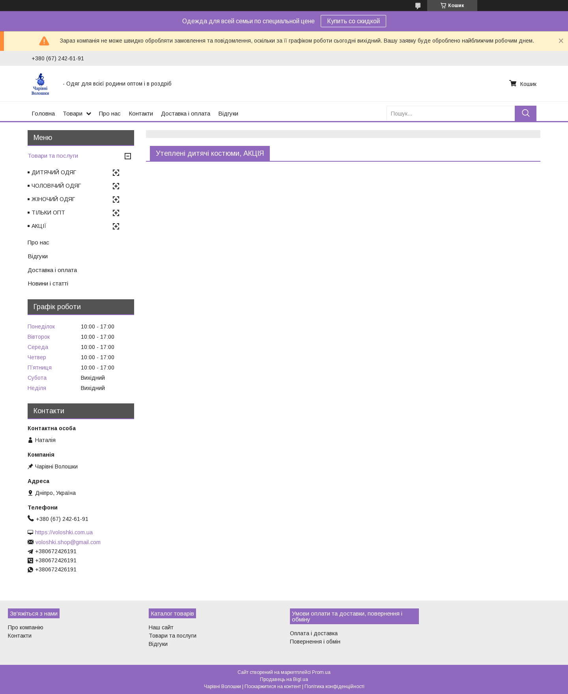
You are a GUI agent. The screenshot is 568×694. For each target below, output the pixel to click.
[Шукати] (525, 113)
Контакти (141, 113)
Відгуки (228, 113)
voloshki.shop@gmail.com (68, 542)
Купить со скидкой (353, 21)
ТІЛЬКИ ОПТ (48, 212)
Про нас (110, 113)
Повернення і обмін (315, 641)
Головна (43, 113)
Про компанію (25, 627)
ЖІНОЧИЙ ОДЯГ (53, 199)
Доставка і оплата (185, 113)
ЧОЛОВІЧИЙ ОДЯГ (56, 186)
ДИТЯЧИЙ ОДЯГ (54, 172)
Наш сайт (161, 627)
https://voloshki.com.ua (64, 532)
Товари (72, 113)
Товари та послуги (53, 155)
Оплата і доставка (314, 633)
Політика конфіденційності (334, 686)
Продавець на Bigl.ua (284, 679)
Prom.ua (321, 672)
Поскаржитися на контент (273, 686)
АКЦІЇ (39, 226)
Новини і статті (48, 283)
